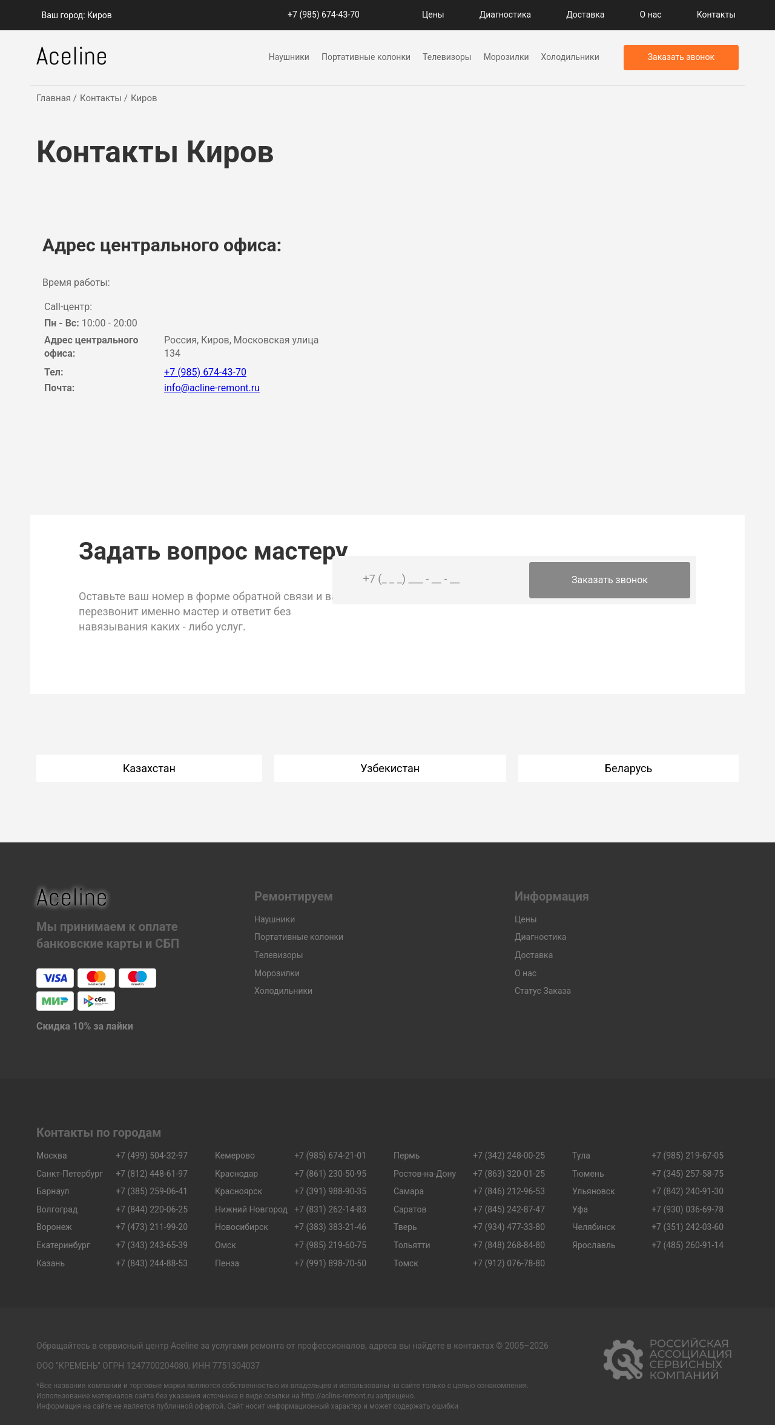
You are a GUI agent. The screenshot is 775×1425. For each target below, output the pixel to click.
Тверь (405, 1227)
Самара (409, 1191)
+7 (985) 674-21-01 (330, 1155)
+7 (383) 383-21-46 (330, 1227)
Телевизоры (447, 57)
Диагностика (505, 14)
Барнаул (52, 1191)
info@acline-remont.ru (212, 388)
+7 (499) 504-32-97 (152, 1155)
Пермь (407, 1155)
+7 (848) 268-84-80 (509, 1245)
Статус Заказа (543, 991)
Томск (406, 1263)
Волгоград (57, 1209)
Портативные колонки (366, 57)
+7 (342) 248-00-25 (509, 1155)
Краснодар (236, 1174)
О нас (651, 14)
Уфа (580, 1209)
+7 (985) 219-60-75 (330, 1245)
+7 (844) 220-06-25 (152, 1209)
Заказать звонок (610, 580)
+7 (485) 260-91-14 (687, 1245)
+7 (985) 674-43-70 (324, 14)
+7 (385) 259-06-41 (152, 1191)
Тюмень (588, 1174)
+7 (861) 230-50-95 (330, 1174)
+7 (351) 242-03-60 (687, 1227)
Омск (225, 1245)
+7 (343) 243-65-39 (152, 1245)
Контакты (716, 14)
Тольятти (412, 1245)
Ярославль (594, 1245)
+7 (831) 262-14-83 (330, 1209)
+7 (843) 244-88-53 (152, 1263)
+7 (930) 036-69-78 (687, 1209)
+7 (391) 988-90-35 (330, 1191)
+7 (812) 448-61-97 (152, 1174)
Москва (51, 1155)
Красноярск (238, 1191)
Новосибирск (241, 1227)
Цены (433, 14)
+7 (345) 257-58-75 (687, 1174)
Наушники (289, 57)
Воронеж (54, 1227)
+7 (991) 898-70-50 (330, 1263)
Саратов (410, 1209)
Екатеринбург (63, 1245)
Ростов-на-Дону (425, 1174)
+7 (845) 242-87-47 (509, 1209)
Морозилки (506, 57)
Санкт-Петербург (69, 1174)
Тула (581, 1155)
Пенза (227, 1263)
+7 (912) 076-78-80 (509, 1263)
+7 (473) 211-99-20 (152, 1227)
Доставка (585, 14)
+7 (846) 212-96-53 (509, 1191)
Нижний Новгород (251, 1209)
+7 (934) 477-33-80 (509, 1227)
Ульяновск (593, 1191)
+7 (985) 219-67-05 (687, 1155)
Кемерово (235, 1155)
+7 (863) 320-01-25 (509, 1174)
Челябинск (593, 1227)
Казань (50, 1263)
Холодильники (570, 57)
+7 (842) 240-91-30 (687, 1191)
